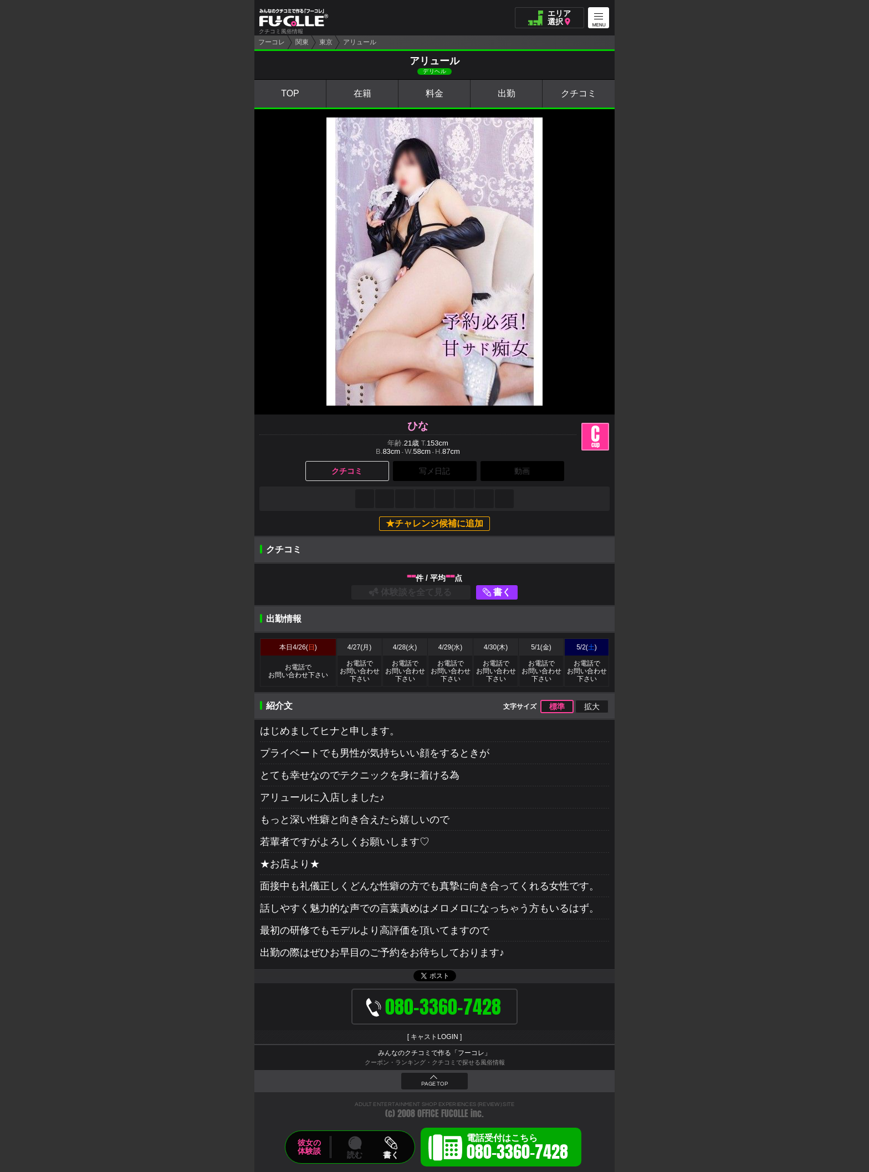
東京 (326, 42)
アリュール (359, 42)
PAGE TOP (434, 1084)
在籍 (362, 93)
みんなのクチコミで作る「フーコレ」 (434, 1053)
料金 (434, 93)
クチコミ (578, 93)
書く (502, 592)
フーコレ (271, 42)
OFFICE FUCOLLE (442, 1113)
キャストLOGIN (434, 1037)
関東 (302, 42)
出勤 (506, 93)
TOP (290, 93)
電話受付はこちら (517, 1148)
